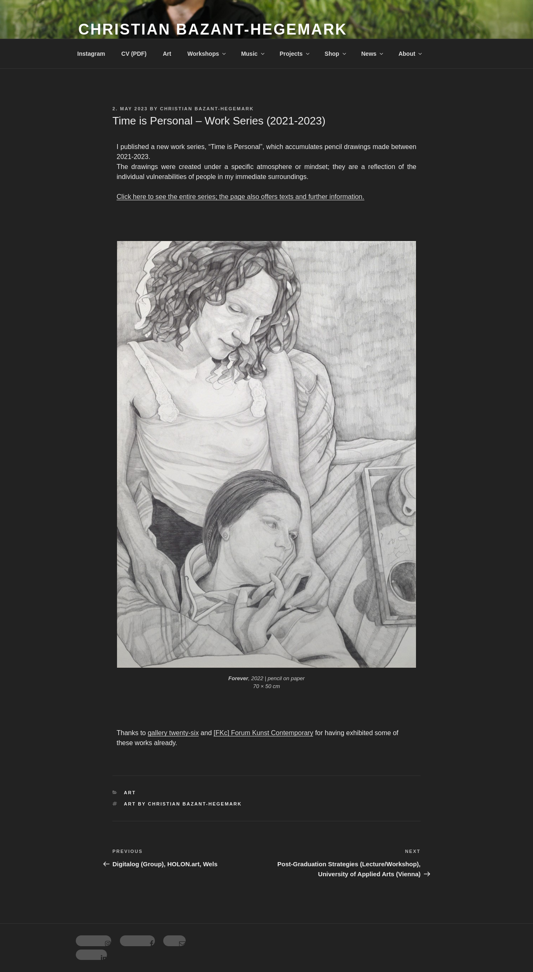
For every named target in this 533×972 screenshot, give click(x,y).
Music (253, 53)
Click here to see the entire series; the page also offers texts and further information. (240, 196)
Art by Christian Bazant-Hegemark (183, 803)
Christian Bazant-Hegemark (212, 29)
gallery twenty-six (173, 732)
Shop (336, 53)
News (372, 53)
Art (167, 53)
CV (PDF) (134, 53)
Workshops (207, 53)
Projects (294, 53)
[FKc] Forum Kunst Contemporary (263, 732)
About (411, 53)
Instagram (91, 53)
